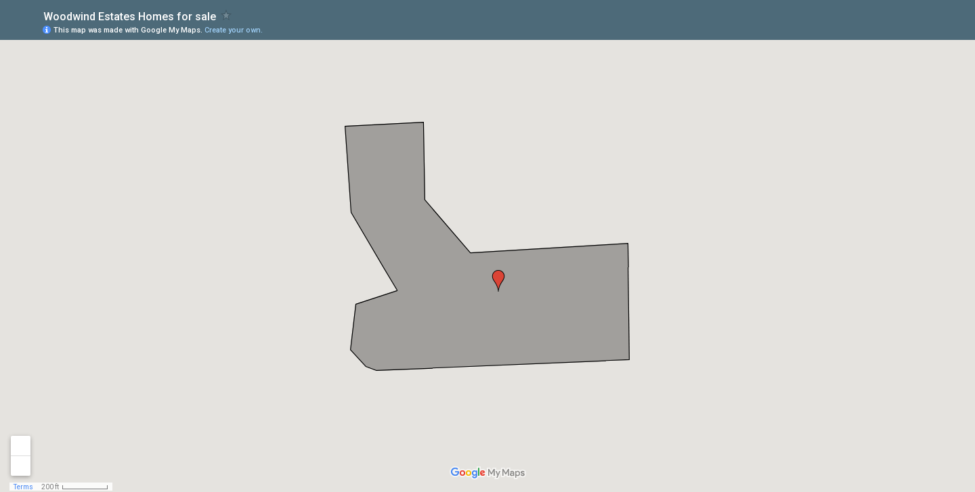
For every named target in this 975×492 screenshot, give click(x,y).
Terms (23, 487)
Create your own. (233, 30)
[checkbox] (226, 15)
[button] (498, 281)
